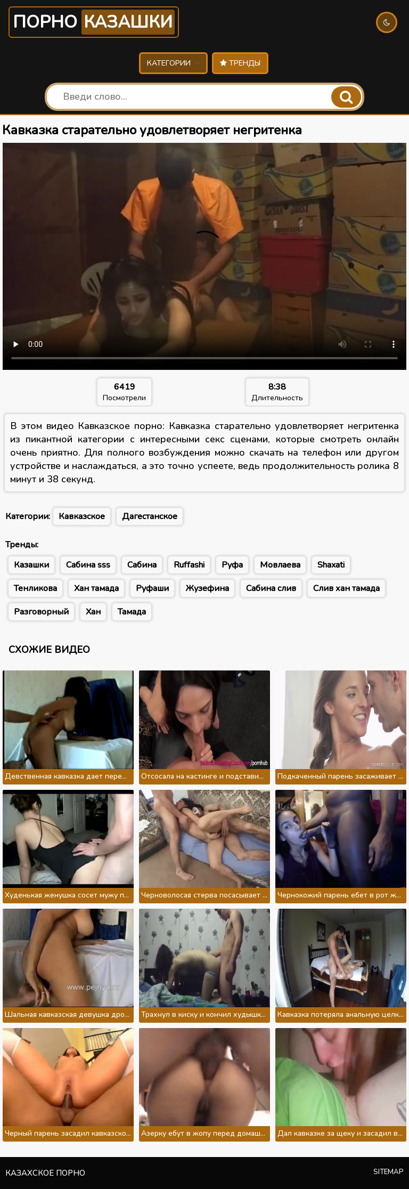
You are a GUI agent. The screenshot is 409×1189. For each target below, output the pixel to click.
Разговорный (41, 612)
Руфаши (152, 588)
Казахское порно (45, 1173)
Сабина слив (271, 588)
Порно (94, 22)
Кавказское (82, 516)
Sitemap (388, 1172)
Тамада (132, 612)
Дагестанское (149, 516)
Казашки (31, 565)
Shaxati (331, 565)
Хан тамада (96, 588)
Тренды (240, 63)
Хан (93, 612)
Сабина (142, 565)
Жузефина (207, 588)
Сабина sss (88, 565)
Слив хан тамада (346, 588)
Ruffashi (189, 565)
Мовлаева (280, 565)
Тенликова (35, 588)
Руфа (232, 565)
